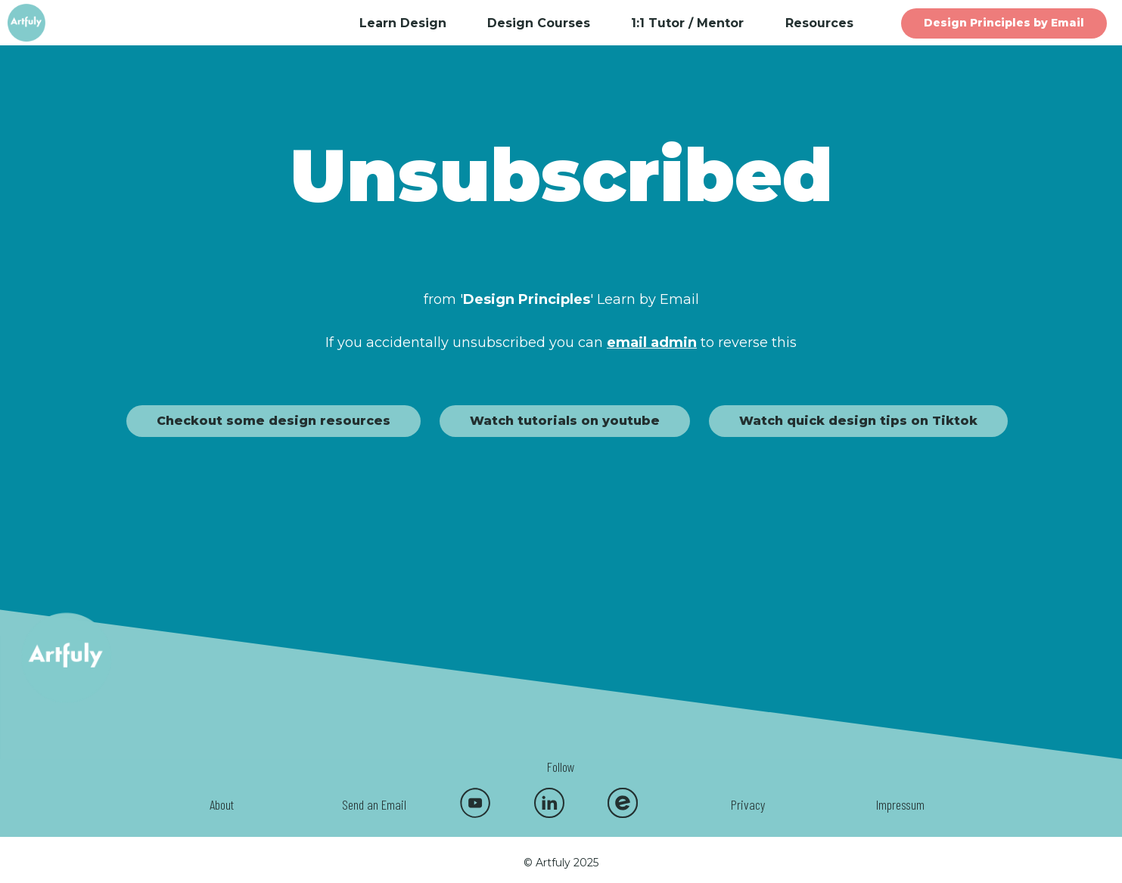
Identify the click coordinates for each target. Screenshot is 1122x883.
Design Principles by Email (1004, 22)
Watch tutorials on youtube (565, 421)
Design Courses (538, 23)
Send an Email (374, 805)
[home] (39, 22)
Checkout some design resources (273, 421)
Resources (819, 23)
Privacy (748, 805)
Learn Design (402, 23)
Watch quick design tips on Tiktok (858, 421)
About (222, 805)
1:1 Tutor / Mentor (687, 23)
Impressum (900, 805)
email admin (652, 342)
